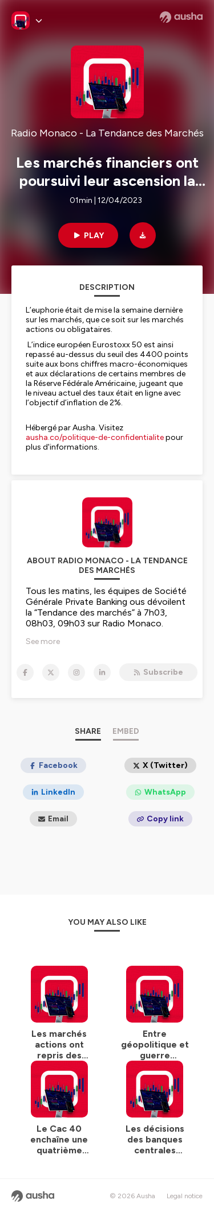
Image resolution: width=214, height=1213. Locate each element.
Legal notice (185, 1196)
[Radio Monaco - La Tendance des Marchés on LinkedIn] (102, 672)
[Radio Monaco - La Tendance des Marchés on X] (50, 672)
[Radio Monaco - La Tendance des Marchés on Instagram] (76, 672)
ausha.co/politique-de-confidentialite (95, 437)
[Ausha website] (181, 17)
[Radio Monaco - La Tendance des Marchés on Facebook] (25, 672)
